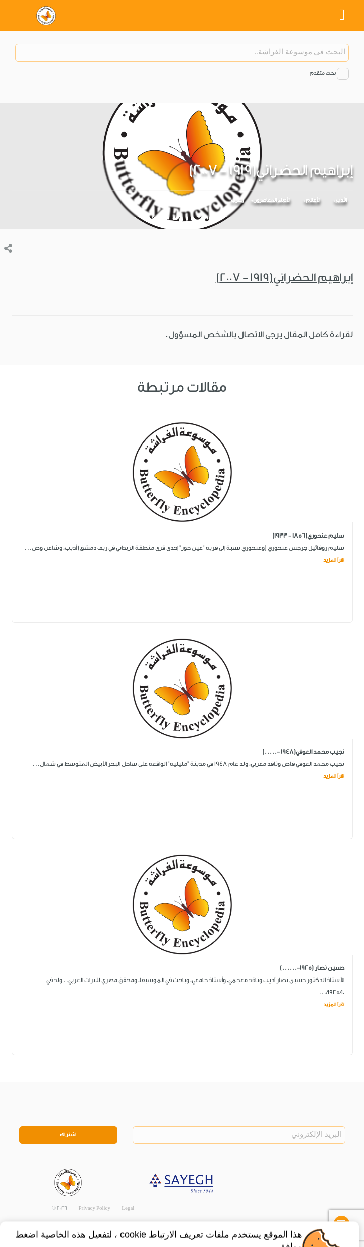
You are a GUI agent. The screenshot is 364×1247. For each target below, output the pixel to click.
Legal (128, 1208)
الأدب (341, 200)
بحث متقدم (323, 73)
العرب (237, 200)
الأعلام (313, 200)
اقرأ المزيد (333, 560)
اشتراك (68, 1135)
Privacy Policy (94, 1208)
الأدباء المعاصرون (271, 200)
